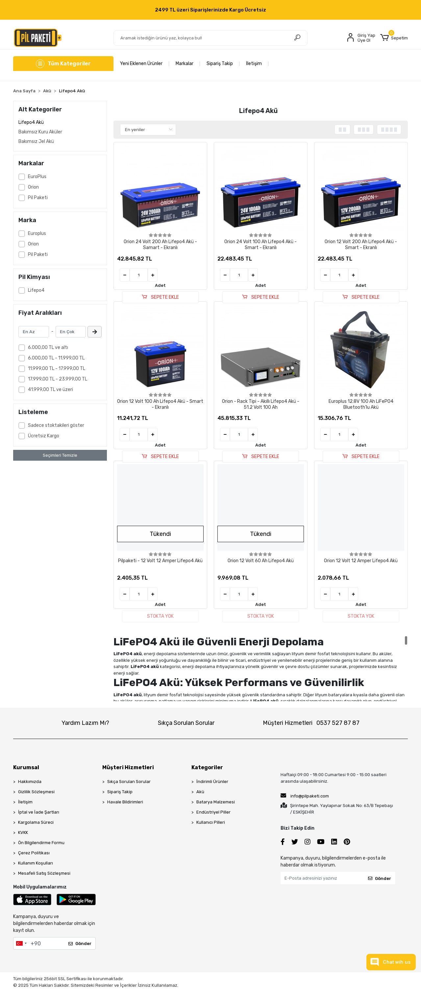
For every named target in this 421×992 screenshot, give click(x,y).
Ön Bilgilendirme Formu (41, 842)
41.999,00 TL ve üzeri (50, 389)
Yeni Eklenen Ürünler (141, 63)
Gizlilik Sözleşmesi (36, 791)
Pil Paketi (38, 197)
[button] (394, 37)
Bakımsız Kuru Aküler (40, 132)
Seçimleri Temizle (60, 455)
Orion (33, 187)
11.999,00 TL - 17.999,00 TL (56, 368)
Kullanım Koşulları (35, 863)
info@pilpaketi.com (305, 795)
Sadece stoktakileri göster (56, 425)
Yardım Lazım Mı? (85, 723)
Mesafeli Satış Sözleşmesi (44, 873)
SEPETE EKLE (160, 297)
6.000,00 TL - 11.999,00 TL (56, 358)
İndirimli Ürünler (212, 781)
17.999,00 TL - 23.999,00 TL (57, 379)
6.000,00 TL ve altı (48, 347)
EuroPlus (37, 176)
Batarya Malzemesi (215, 801)
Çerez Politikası (34, 852)
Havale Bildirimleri (125, 801)
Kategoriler (207, 767)
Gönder (79, 943)
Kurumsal (26, 767)
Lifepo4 (36, 290)
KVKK (23, 832)
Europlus (37, 233)
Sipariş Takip (220, 63)
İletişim (254, 63)
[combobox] (21, 943)
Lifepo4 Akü (31, 122)
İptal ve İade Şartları (38, 812)
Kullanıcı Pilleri (210, 822)
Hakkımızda (29, 781)
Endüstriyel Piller (213, 812)
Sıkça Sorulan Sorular (186, 723)
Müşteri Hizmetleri (311, 723)
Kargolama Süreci (36, 822)
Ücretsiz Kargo (43, 436)
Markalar (184, 63)
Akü (200, 791)
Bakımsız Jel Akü (36, 141)
